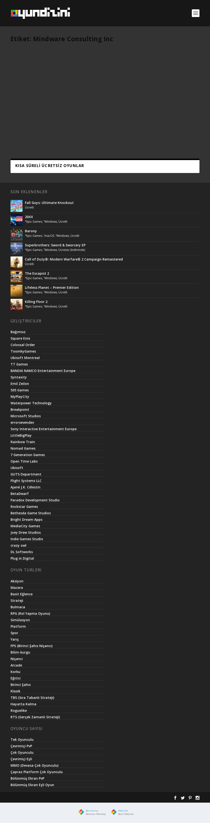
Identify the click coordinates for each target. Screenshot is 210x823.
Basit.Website (125, 814)
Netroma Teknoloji (96, 814)
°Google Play (44, 112)
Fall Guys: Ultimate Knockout (49, 202)
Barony (31, 231)
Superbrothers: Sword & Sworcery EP (55, 245)
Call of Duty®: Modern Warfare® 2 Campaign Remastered (74, 259)
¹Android (21, 117)
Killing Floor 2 (36, 301)
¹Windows (50, 222)
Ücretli (33, 117)
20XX (29, 216)
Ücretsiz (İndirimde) (71, 250)
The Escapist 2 (37, 273)
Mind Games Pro (31, 107)
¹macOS (49, 236)
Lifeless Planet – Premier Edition (52, 287)
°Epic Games (33, 222)
